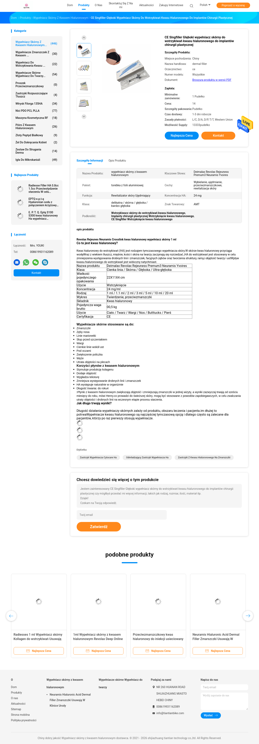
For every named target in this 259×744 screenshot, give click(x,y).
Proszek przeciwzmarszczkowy (36, 84)
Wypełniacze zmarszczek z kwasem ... (36, 54)
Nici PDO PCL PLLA (36, 111)
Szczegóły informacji (90, 160)
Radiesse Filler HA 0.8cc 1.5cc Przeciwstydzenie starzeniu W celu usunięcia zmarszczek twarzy (44, 188)
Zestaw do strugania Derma (36, 151)
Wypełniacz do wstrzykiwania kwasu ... (36, 64)
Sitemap (16, 709)
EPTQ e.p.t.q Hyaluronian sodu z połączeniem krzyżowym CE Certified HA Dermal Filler (44, 202)
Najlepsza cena (182, 135)
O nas (14, 698)
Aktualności (18, 703)
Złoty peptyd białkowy (36, 135)
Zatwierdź (99, 526)
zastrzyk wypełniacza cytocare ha (98, 457)
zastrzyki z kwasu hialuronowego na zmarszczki (204, 457)
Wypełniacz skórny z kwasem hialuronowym (65, 683)
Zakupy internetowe (171, 5)
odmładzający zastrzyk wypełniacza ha (147, 457)
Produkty (16, 692)
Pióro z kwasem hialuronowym (36, 126)
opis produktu (117, 160)
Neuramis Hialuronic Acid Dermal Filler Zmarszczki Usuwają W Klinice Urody (216, 639)
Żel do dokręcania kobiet (36, 142)
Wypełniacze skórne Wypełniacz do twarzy (121, 683)
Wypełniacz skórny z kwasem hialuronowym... (36, 43)
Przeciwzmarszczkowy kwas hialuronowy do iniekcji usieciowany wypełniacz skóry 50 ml (158, 639)
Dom (14, 687)
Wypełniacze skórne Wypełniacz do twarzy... (36, 74)
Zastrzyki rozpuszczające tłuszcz (36, 95)
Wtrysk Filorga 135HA (36, 104)
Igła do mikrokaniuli (36, 160)
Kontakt (36, 272)
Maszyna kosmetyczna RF (36, 118)
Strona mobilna (20, 714)
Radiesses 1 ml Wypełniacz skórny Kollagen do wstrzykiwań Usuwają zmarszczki (38, 639)
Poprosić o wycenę (233, 5)
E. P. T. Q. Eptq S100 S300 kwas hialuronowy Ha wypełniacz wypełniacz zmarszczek (43, 215)
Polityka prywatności (24, 720)
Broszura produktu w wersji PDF (212, 79)
